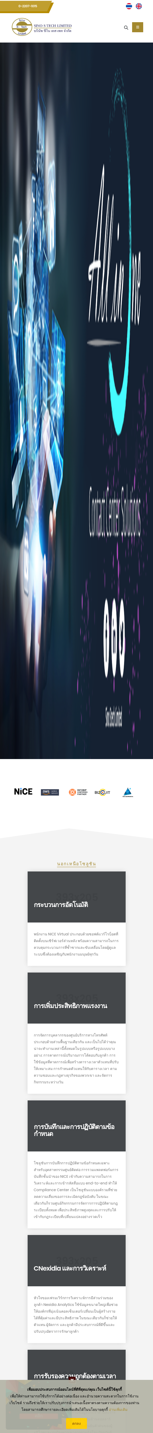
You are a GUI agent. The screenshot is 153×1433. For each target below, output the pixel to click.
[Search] (126, 27)
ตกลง (76, 1423)
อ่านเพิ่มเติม (118, 1409)
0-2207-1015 (28, 6)
